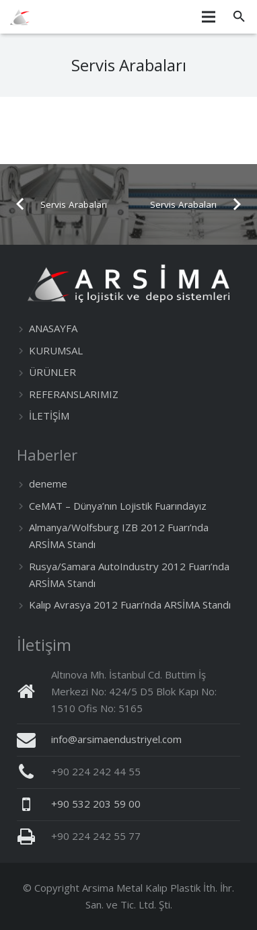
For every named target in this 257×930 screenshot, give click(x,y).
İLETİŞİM (49, 415)
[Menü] (208, 17)
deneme (48, 483)
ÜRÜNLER (52, 372)
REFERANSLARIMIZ (73, 394)
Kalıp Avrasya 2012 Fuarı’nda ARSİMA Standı (130, 604)
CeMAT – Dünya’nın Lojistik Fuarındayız (118, 505)
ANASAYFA (53, 328)
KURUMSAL (56, 350)
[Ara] (239, 17)
